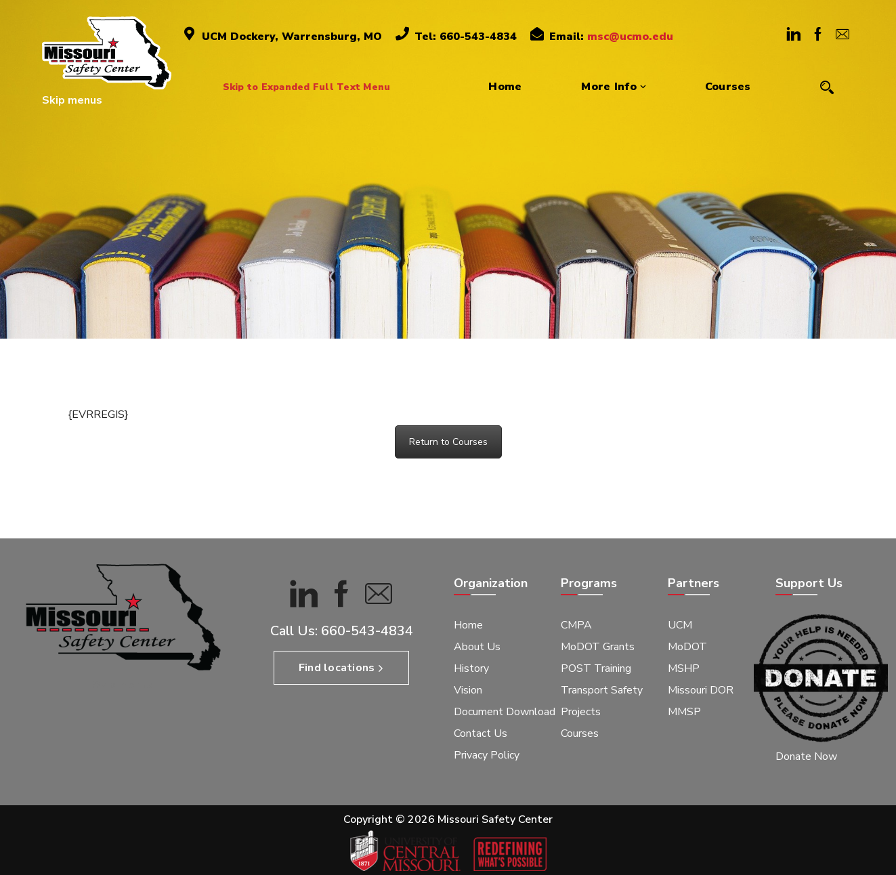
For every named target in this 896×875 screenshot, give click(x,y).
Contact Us (480, 733)
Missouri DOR (700, 690)
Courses (580, 733)
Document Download (504, 711)
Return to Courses (448, 441)
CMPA (576, 625)
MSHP (684, 668)
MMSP (684, 711)
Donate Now (806, 756)
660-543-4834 (367, 631)
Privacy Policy (486, 755)
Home (468, 625)
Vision (468, 690)
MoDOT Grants (598, 646)
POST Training (596, 668)
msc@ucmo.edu (630, 36)
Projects (581, 711)
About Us (477, 646)
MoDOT (687, 646)
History (471, 668)
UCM (680, 625)
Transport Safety (602, 690)
